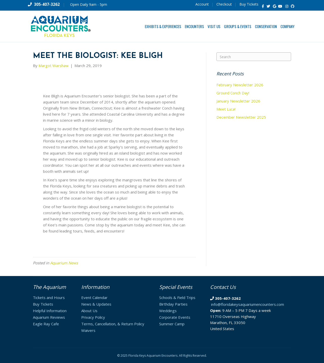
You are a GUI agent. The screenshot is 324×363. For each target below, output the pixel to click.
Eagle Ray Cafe (46, 324)
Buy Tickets (248, 4)
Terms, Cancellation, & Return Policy (112, 324)
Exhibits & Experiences (163, 26)
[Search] (253, 56)
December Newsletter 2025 (241, 117)
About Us (89, 310)
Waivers (88, 330)
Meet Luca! (225, 109)
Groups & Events (237, 26)
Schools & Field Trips (177, 297)
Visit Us (214, 26)
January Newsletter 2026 (238, 100)
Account (202, 4)
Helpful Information (50, 310)
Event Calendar (94, 297)
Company (287, 26)
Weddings (168, 310)
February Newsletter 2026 (239, 84)
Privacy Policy (93, 317)
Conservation (266, 26)
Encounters (194, 26)
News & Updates (96, 304)
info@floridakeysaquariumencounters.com (247, 304)
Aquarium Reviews (49, 317)
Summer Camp (172, 324)
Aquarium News (64, 262)
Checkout (224, 4)
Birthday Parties (173, 304)
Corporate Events (174, 317)
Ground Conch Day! (232, 92)
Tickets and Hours (49, 297)
